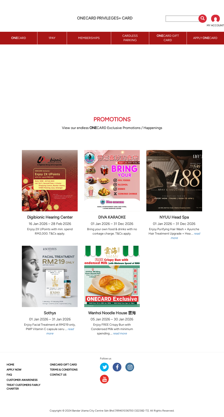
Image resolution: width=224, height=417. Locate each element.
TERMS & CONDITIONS (63, 369)
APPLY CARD (205, 38)
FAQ (9, 374)
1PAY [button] (52, 38)
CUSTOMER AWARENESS (22, 380)
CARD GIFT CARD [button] (168, 38)
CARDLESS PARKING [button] (130, 38)
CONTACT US (58, 374)
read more (120, 333)
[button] (215, 21)
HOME (10, 364)
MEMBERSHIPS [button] (89, 38)
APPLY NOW (14, 369)
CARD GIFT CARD (63, 364)
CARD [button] (18, 38)
